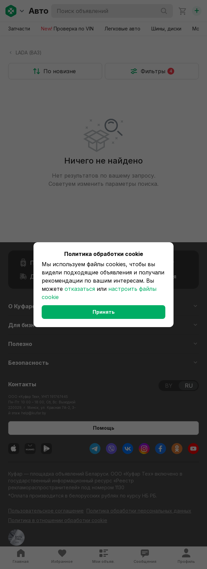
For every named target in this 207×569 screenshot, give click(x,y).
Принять (104, 312)
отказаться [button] (80, 288)
